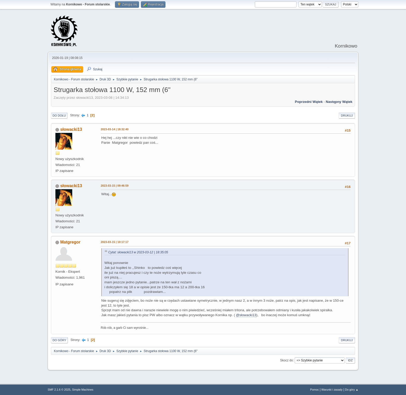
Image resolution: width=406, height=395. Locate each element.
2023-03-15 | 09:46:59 (114, 185)
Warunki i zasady (332, 389)
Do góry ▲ (351, 389)
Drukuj (347, 115)
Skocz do (286, 360)
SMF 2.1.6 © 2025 (59, 389)
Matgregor (70, 242)
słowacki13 (71, 129)
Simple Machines (82, 389)
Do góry (59, 340)
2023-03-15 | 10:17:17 (114, 242)
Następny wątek (339, 102)
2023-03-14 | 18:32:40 (114, 129)
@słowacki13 (246, 315)
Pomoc (314, 389)
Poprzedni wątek (309, 102)
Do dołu (59, 115)
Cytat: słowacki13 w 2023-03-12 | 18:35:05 (138, 252)
